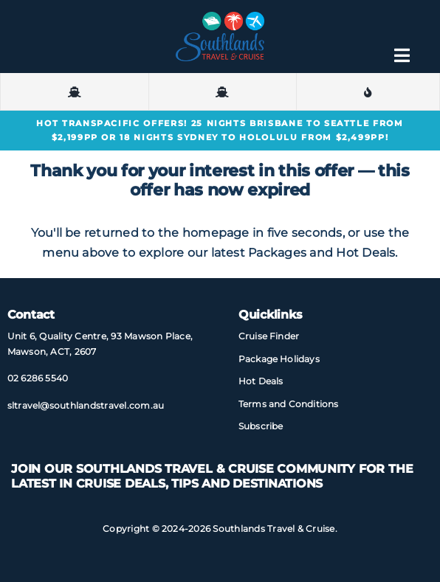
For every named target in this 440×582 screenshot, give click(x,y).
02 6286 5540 (38, 378)
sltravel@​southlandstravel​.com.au (86, 405)
